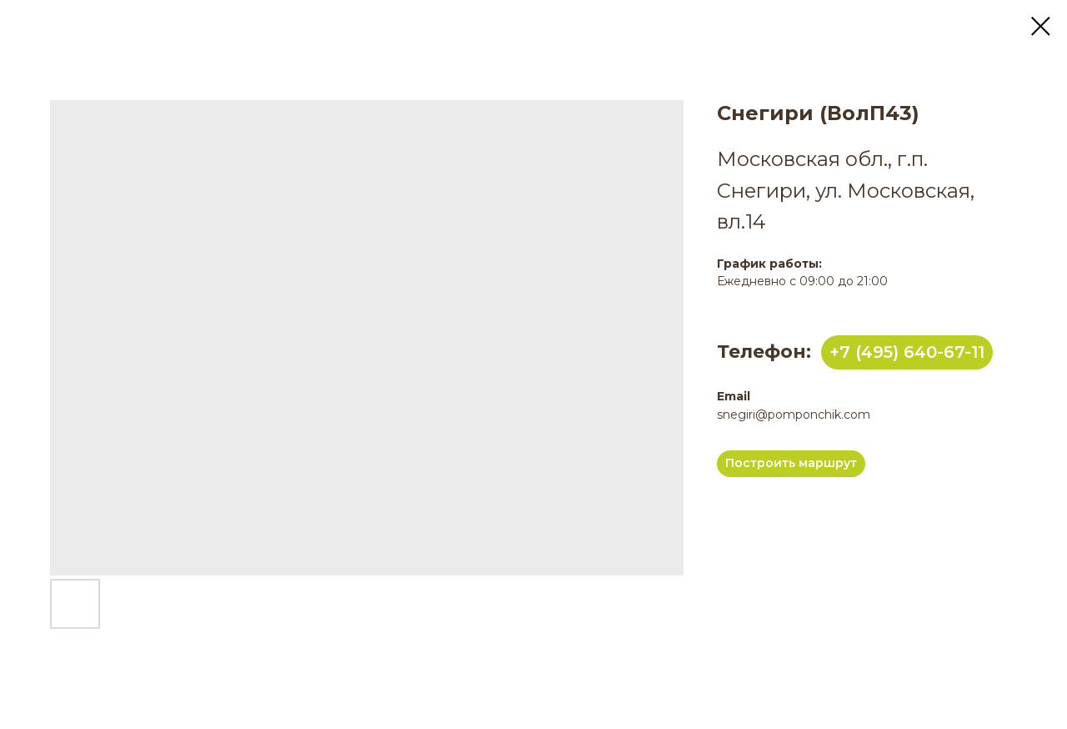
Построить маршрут (791, 462)
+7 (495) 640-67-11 (906, 352)
